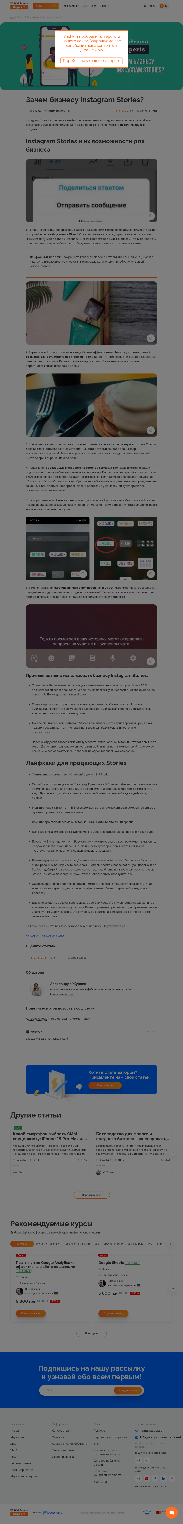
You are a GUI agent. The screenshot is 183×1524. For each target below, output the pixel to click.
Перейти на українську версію (91, 60)
